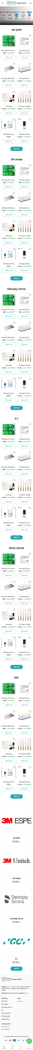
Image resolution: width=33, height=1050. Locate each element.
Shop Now (15, 841)
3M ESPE (4, 1001)
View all (16, 149)
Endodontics (5, 1019)
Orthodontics (5, 1016)
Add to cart (8, 57)
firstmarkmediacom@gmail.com (18, 993)
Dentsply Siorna (6, 1007)
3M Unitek (4, 1004)
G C (2, 1010)
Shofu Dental (6, 1013)
